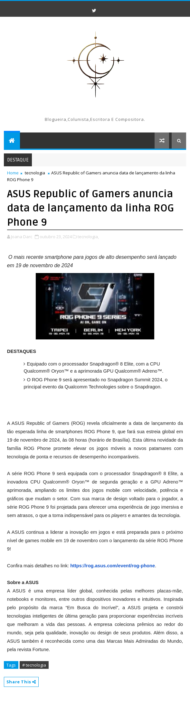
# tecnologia (34, 665)
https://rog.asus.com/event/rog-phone (112, 565)
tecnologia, (88, 236)
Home (13, 173)
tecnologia (35, 173)
